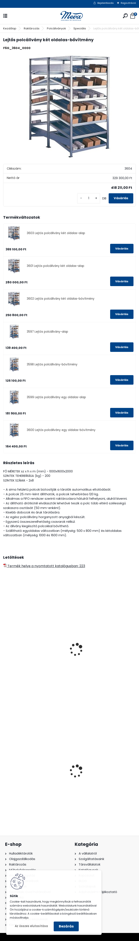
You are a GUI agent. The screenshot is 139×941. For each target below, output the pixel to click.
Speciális (79, 28)
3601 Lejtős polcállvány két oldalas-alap (55, 266)
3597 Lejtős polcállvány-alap (47, 332)
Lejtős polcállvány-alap (26, 658)
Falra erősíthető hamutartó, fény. (102, 777)
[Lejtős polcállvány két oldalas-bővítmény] (69, 106)
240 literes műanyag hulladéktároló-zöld (23, 778)
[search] (125, 16)
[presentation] (5, 644)
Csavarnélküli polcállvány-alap (100, 658)
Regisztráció (128, 3)
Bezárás (66, 926)
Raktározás (31, 28)
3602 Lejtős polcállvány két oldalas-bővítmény (60, 299)
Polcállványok (56, 28)
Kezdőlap (9, 28)
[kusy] (89, 198)
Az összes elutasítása (31, 926)
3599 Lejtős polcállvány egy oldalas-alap (56, 397)
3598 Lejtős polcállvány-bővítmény (52, 364)
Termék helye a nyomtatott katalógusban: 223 (44, 566)
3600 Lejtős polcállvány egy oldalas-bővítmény (61, 430)
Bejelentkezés (105, 3)
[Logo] (69, 16)
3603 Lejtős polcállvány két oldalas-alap (56, 233)
